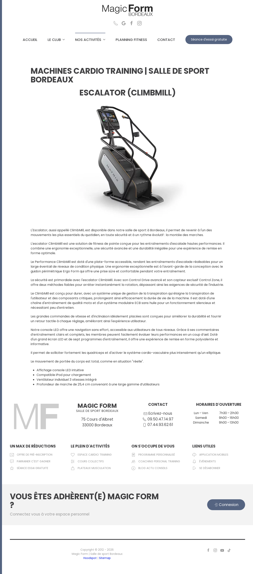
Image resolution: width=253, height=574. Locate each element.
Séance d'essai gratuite (209, 39)
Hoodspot (90, 558)
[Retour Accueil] (127, 10)
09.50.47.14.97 (160, 419)
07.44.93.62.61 (160, 424)
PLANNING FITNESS (131, 39)
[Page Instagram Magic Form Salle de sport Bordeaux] (139, 23)
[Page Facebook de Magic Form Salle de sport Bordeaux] (208, 550)
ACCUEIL (30, 39)
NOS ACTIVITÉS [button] (90, 39)
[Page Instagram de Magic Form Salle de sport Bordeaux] (215, 550)
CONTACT (166, 39)
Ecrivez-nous (160, 413)
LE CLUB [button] (56, 39)
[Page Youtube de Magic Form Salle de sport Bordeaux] (222, 550)
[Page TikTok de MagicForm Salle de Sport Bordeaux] (229, 550)
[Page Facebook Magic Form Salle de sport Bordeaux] (131, 23)
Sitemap (105, 558)
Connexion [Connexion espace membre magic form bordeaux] (226, 504)
